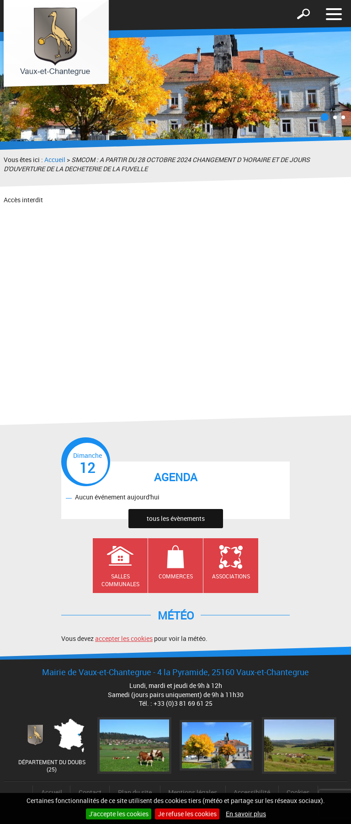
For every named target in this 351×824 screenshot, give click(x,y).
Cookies (298, 792)
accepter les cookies (124, 638)
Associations (231, 576)
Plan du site (135, 792)
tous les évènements (176, 518)
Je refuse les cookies (187, 813)
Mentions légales (192, 792)
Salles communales (120, 580)
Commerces (176, 576)
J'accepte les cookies (119, 813)
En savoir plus (246, 813)
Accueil (54, 159)
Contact (90, 792)
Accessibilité (252, 792)
